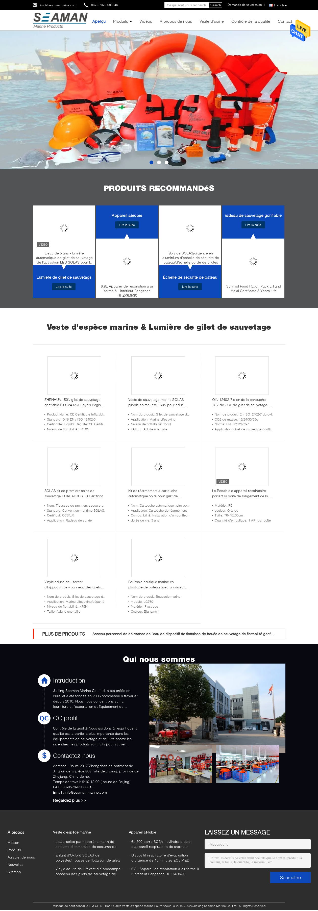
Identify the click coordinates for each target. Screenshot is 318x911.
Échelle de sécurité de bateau (190, 277)
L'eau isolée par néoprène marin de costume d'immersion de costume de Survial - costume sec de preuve (86, 844)
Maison (13, 842)
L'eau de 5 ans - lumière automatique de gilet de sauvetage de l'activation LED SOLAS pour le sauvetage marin (64, 259)
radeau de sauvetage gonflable (253, 215)
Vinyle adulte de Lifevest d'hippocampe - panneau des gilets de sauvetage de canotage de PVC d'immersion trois (72, 585)
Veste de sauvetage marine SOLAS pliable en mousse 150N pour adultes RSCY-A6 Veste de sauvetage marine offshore (157, 402)
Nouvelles (15, 864)
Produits (120, 21)
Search (215, 5)
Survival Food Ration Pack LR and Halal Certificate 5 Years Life (253, 288)
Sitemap (14, 872)
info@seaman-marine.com (58, 5)
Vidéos (145, 21)
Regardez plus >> (69, 800)
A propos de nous (176, 21)
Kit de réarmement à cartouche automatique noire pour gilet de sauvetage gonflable (153, 493)
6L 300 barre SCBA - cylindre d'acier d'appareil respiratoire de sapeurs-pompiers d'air (161, 844)
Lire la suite (64, 287)
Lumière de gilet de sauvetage (64, 277)
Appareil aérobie (127, 215)
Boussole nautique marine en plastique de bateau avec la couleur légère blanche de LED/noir (156, 585)
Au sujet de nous (21, 857)
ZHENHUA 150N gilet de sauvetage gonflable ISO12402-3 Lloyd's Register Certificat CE (74, 402)
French (280, 5)
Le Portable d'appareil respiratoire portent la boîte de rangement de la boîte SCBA (240, 493)
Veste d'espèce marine (72, 832)
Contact (285, 21)
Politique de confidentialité (70, 906)
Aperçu (99, 21)
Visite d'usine (212, 21)
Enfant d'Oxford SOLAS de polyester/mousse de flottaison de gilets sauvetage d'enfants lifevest (88, 858)
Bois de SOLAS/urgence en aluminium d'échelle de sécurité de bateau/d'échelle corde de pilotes (190, 257)
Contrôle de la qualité (250, 21)
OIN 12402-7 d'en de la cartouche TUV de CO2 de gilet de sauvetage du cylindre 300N (242, 402)
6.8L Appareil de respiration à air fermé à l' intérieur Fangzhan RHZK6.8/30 (127, 290)
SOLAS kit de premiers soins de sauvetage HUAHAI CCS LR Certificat (73, 493)
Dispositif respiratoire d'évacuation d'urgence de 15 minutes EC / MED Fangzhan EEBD (160, 858)
